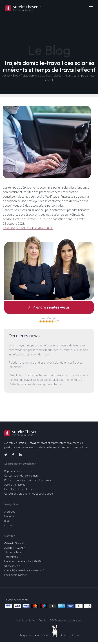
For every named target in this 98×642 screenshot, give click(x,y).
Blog (15, 75)
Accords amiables (14, 484)
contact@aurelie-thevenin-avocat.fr (24, 570)
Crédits (43, 620)
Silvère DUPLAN (72, 635)
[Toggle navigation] (91, 8)
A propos (9, 511)
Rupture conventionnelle (18, 471)
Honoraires (10, 516)
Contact (9, 525)
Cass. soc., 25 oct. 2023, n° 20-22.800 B (28, 228)
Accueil (6, 75)
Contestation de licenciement (21, 475)
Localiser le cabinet (15, 575)
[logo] (49, 433)
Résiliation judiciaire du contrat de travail (27, 480)
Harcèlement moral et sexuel (21, 489)
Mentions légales (26, 620)
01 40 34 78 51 (13, 565)
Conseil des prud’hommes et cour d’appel (28, 493)
